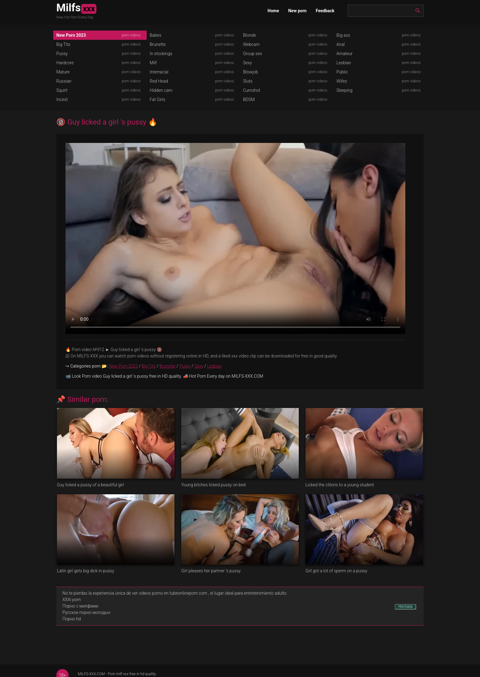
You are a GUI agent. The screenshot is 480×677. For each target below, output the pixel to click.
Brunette (158, 44)
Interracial (159, 71)
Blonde (249, 35)
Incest (62, 99)
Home (273, 10)
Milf (153, 62)
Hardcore (65, 62)
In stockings (161, 53)
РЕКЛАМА (405, 606)
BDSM (249, 99)
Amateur (344, 53)
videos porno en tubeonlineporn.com (173, 593)
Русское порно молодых (86, 612)
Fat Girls (157, 99)
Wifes (341, 81)
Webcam (251, 44)
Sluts (248, 81)
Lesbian (343, 62)
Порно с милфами (80, 606)
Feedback (325, 10)
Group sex (252, 53)
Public (342, 71)
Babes (155, 35)
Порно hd (71, 618)
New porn (297, 10)
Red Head (159, 81)
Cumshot (251, 90)
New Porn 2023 (71, 35)
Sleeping (344, 90)
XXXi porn (71, 599)
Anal (340, 44)
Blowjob (250, 71)
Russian (63, 81)
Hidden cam (161, 90)
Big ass (343, 35)
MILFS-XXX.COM (91, 674)
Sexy (247, 62)
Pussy (62, 53)
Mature (63, 71)
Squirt (62, 90)
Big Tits (63, 44)
